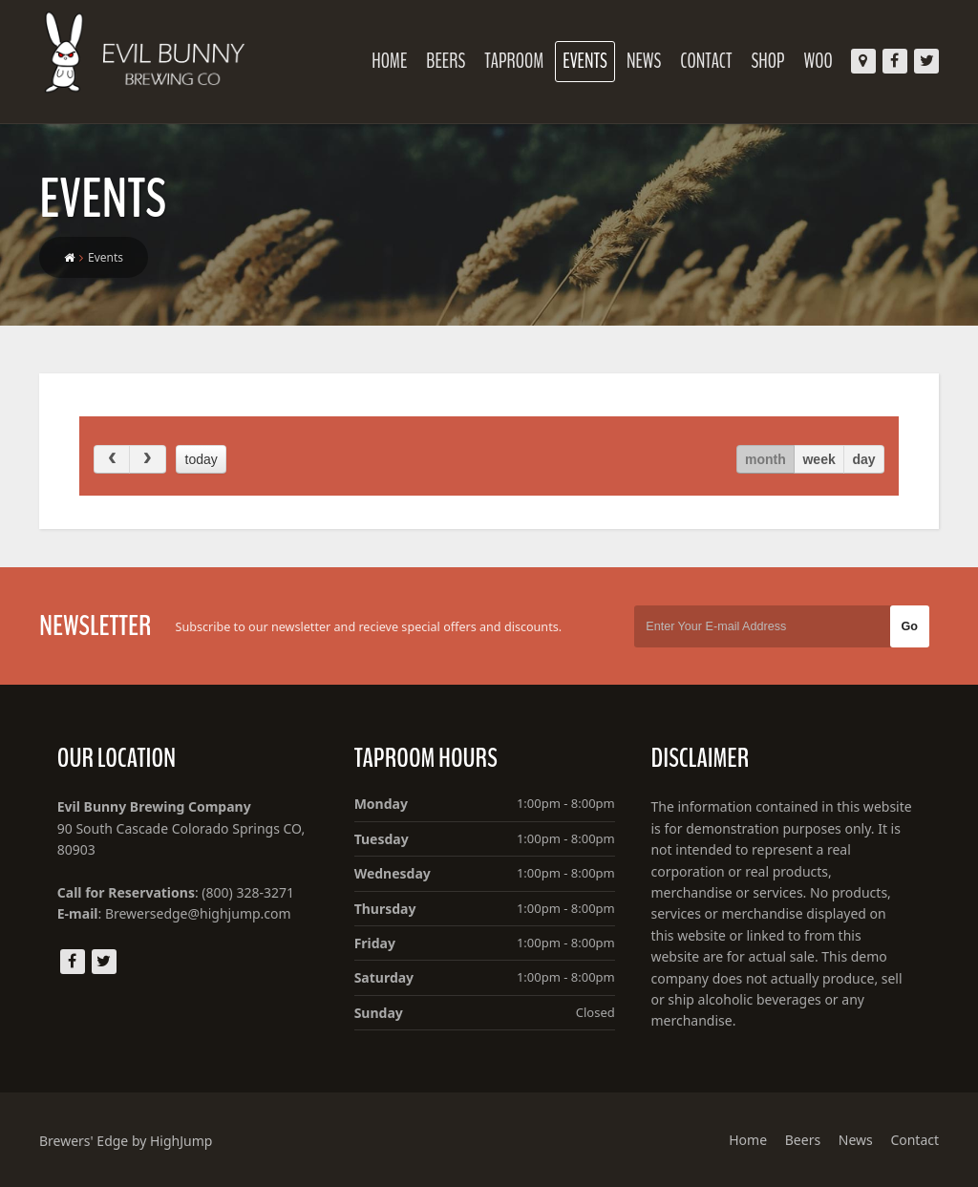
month (765, 459)
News (644, 61)
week (818, 459)
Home (389, 61)
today (201, 459)
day (864, 459)
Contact (706, 61)
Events (585, 61)
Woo (818, 61)
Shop (768, 61)
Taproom (513, 61)
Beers (445, 61)
